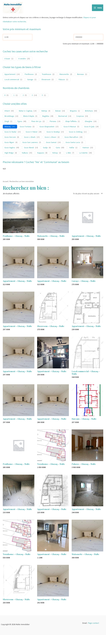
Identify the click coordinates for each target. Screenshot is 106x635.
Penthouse (29, 74)
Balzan (58, 111)
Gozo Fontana (25, 127)
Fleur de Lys (36, 121)
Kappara (40, 153)
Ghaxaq (7, 127)
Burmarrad (62, 116)
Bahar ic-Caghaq (25, 111)
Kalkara (25, 153)
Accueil (5, 182)
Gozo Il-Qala (89, 127)
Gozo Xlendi (29, 148)
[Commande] (87, 194)
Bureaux (80, 74)
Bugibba (45, 116)
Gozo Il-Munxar (69, 127)
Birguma (73, 111)
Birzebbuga (9, 116)
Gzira (58, 148)
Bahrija (44, 111)
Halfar (71, 148)
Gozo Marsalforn (71, 137)
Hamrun (85, 148)
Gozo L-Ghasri (50, 137)
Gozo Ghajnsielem (46, 127)
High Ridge (9, 153)
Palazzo (62, 80)
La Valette (83, 153)
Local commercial (11, 80)
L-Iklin (68, 153)
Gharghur (88, 121)
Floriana (53, 121)
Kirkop (55, 153)
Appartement (9, 74)
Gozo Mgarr (9, 142)
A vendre (22, 59)
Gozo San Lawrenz (30, 142)
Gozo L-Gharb (29, 137)
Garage (30, 80)
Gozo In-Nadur (10, 132)
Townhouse (46, 74)
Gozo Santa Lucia (73, 142)
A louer (7, 59)
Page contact (93, 623)
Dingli (6, 121)
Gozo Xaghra (9, 148)
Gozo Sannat (51, 142)
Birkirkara (89, 111)
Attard (7, 111)
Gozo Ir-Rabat (31, 132)
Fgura (19, 121)
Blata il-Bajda (28, 116)
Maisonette (64, 74)
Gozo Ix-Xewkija (53, 132)
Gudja (45, 148)
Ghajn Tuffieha (71, 121)
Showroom (45, 80)
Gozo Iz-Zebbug (76, 132)
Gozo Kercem (10, 137)
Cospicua (80, 116)
